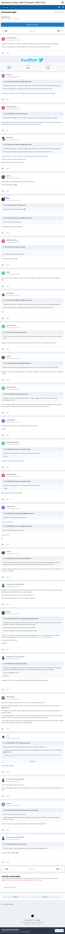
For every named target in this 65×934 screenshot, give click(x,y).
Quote (7, 53)
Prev (6, 31)
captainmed (23, 449)
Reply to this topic (32, 24)
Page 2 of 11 (32, 31)
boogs (22, 844)
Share (15, 897)
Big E (21, 205)
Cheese (22, 113)
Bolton (3, 707)
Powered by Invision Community (32, 924)
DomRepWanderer (25, 513)
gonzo (22, 663)
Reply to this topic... (9, 887)
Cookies (37, 920)
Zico (20, 247)
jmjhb (21, 332)
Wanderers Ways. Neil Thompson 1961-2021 (23, 2)
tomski (22, 394)
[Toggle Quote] (4, 81)
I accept (59, 930)
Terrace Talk (15, 18)
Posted (13, 40)
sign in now (40, 878)
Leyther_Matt (24, 363)
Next (58, 31)
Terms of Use (25, 931)
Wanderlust (6, 17)
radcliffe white (24, 81)
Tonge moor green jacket (27, 618)
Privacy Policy (29, 920)
